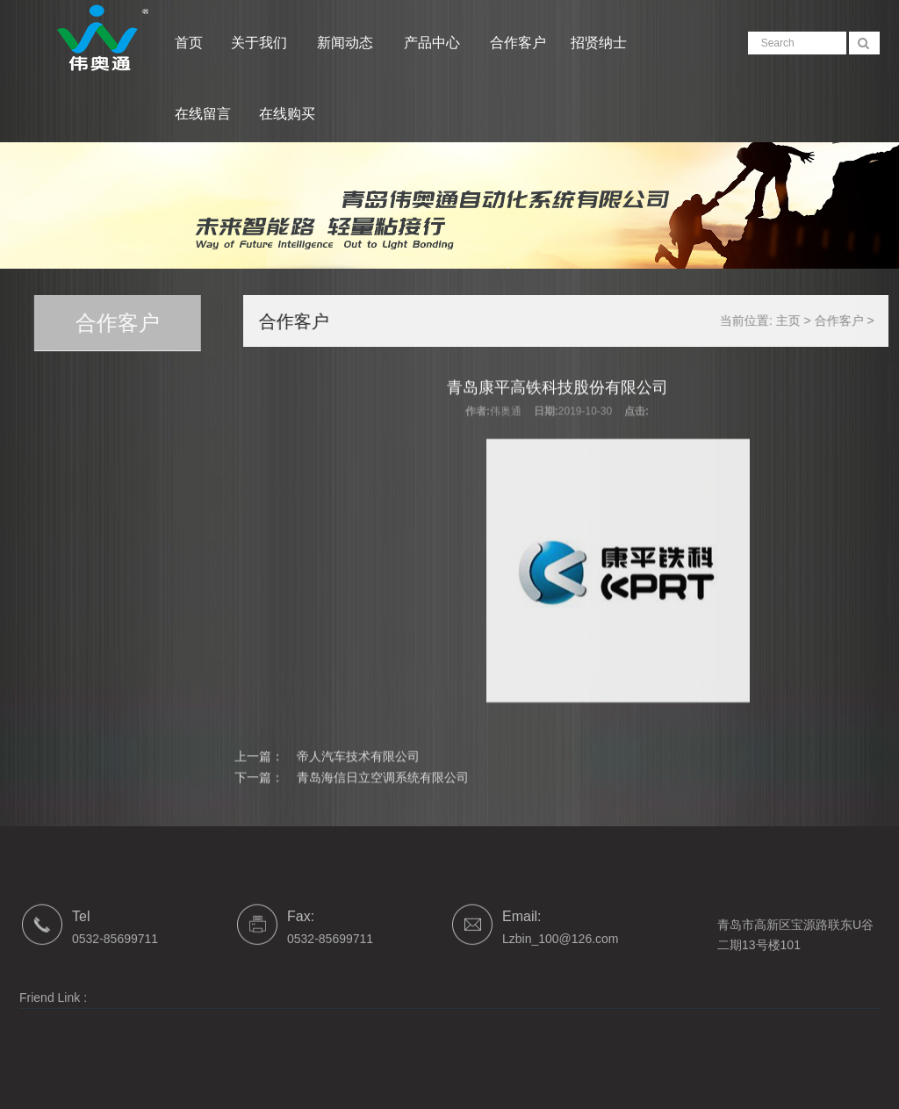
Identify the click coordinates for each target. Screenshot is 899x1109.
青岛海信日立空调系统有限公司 (383, 788)
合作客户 (518, 42)
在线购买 (287, 113)
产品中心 (434, 42)
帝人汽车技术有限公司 (358, 768)
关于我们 (261, 42)
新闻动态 (347, 42)
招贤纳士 (599, 42)
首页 (189, 42)
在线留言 (203, 113)
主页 (805, 320)
